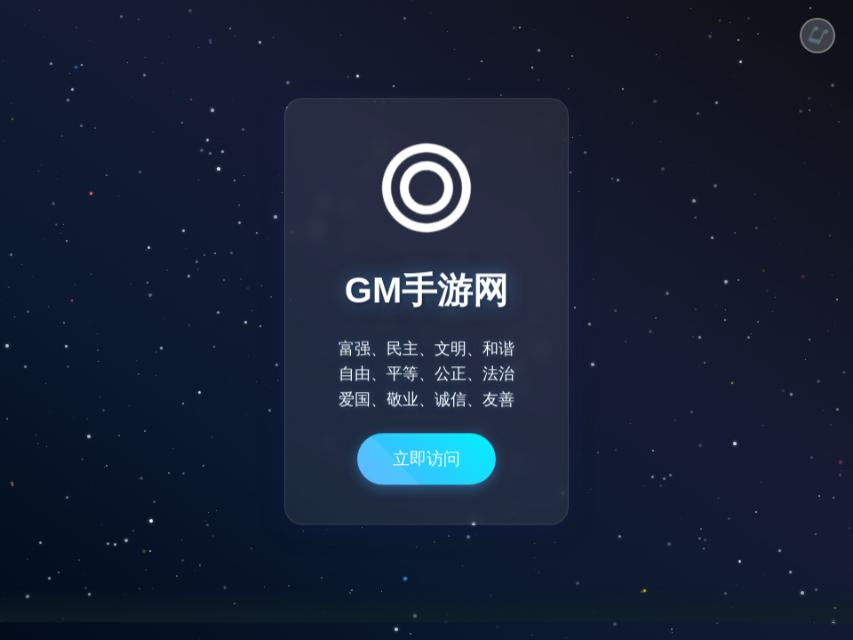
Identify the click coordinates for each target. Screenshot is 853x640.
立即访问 (426, 465)
